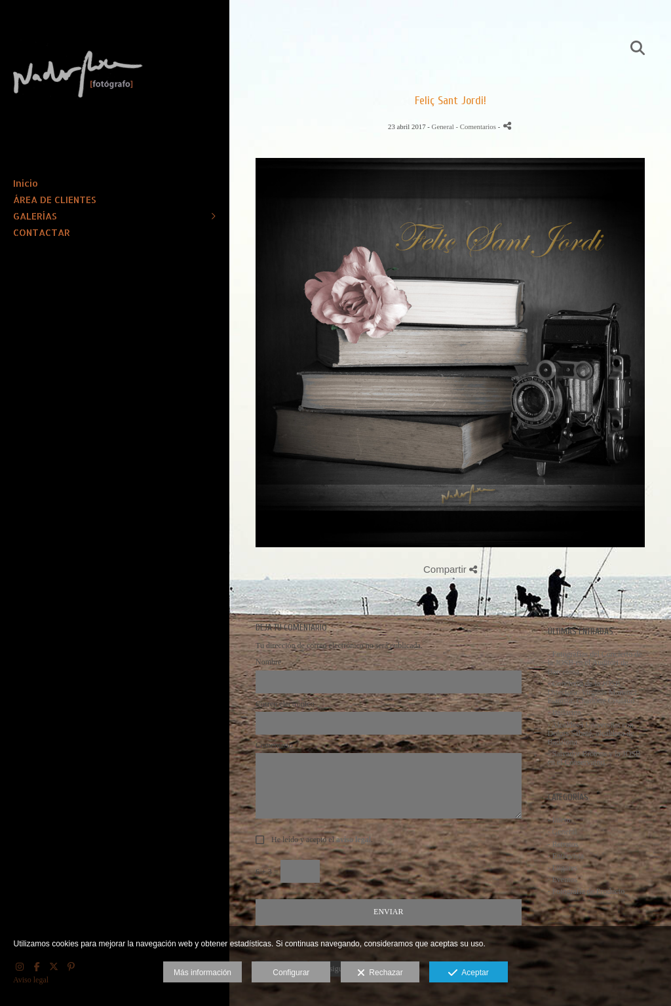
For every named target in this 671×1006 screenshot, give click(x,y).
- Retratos (563, 844)
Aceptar (468, 973)
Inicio (25, 183)
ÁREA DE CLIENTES (54, 199)
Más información (202, 972)
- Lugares (563, 867)
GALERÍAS (35, 216)
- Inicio (559, 819)
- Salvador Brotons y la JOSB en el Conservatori (594, 758)
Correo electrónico (285, 704)
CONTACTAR (41, 232)
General (443, 126)
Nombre (268, 662)
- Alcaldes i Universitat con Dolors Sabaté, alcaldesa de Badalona (591, 733)
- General (562, 831)
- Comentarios (476, 126)
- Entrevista (566, 856)
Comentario (274, 745)
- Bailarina (564, 712)
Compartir (450, 569)
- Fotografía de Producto (586, 891)
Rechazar (380, 973)
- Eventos (563, 879)
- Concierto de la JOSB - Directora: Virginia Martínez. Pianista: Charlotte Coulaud (594, 692)
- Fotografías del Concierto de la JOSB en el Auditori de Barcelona (595, 662)
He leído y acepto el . (320, 840)
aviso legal (353, 839)
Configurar (291, 972)
